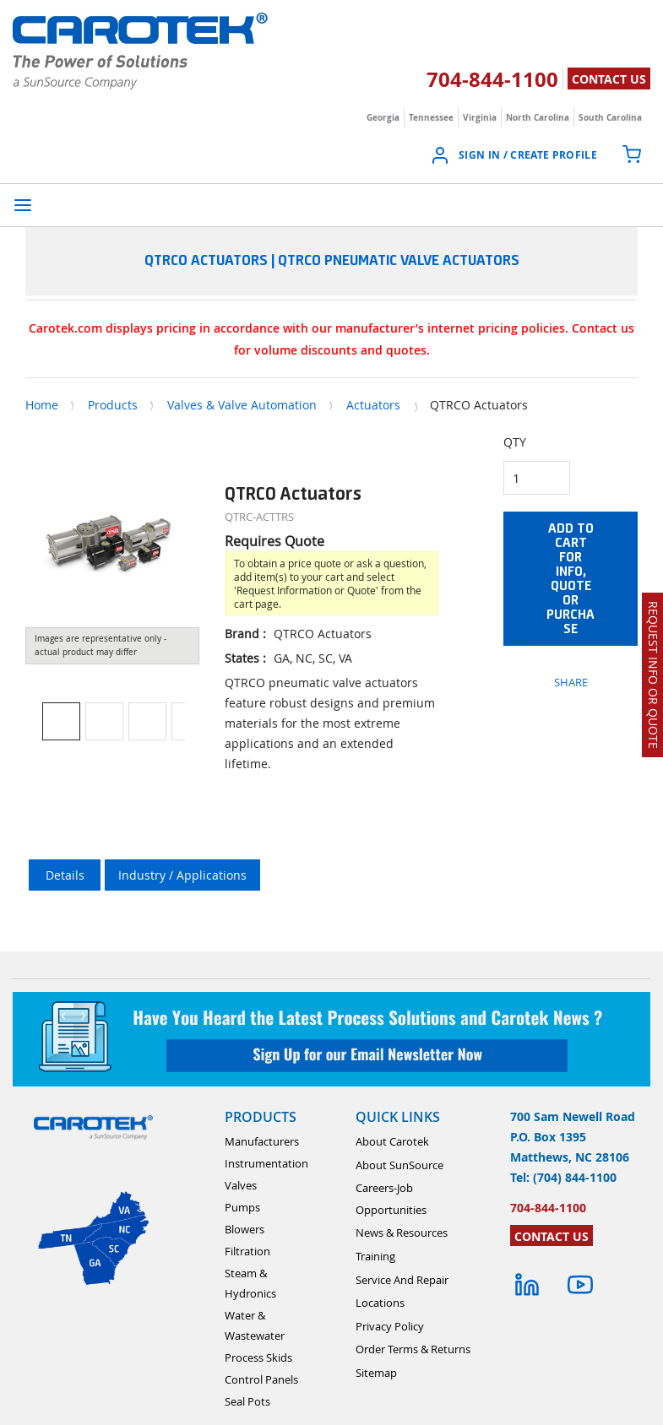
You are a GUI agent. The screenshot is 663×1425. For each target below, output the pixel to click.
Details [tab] (65, 875)
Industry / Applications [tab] (182, 875)
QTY (514, 442)
